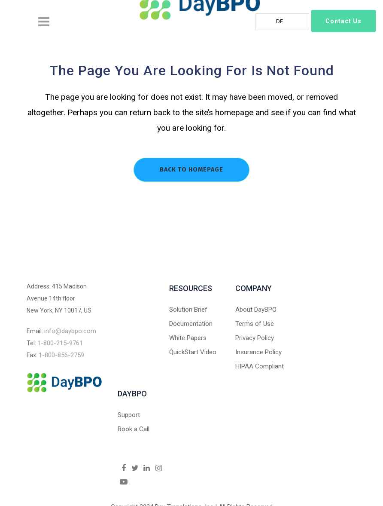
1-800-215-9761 (60, 343)
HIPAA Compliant (259, 366)
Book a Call (133, 429)
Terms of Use (254, 323)
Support (129, 414)
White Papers (188, 337)
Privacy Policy (254, 337)
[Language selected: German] (282, 21)
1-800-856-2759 (61, 355)
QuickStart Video (192, 352)
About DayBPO (256, 309)
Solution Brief (188, 309)
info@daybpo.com (70, 331)
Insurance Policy (258, 352)
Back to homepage (191, 169)
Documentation (191, 323)
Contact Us (343, 21)
